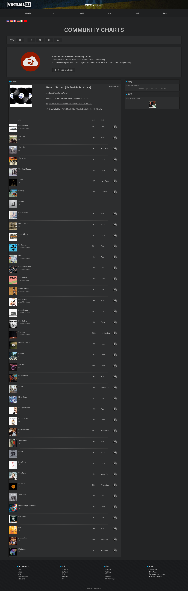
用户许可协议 (110, 579)
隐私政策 (108, 576)
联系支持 (65, 570)
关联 (165, 13)
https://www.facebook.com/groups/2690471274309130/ (69, 104)
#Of (87, 109)
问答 (63, 574)
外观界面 (21, 579)
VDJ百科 (65, 576)
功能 (20, 574)
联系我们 (108, 572)
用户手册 (65, 572)
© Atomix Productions (94, 588)
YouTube (153, 572)
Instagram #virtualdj (157, 574)
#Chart (78, 109)
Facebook (153, 570)
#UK (48, 109)
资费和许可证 (23, 576)
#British (92, 109)
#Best (83, 109)
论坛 (63, 579)
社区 (109, 13)
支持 (137, 13)
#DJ (73, 109)
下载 (54, 13)
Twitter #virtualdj (155, 576)
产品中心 (27, 13)
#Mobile (68, 109)
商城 (82, 13)
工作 (106, 574)
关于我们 (108, 570)
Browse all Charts (63, 70)
